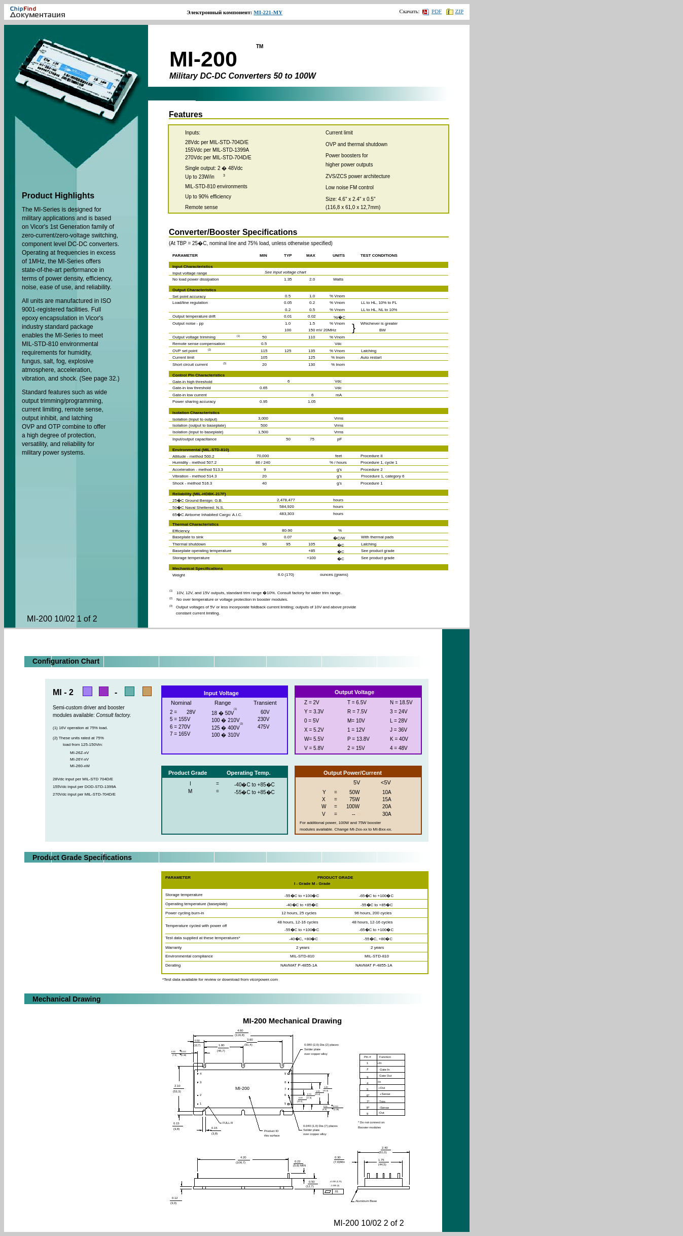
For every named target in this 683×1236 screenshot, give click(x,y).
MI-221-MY (268, 12)
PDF (432, 11)
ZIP (455, 11)
